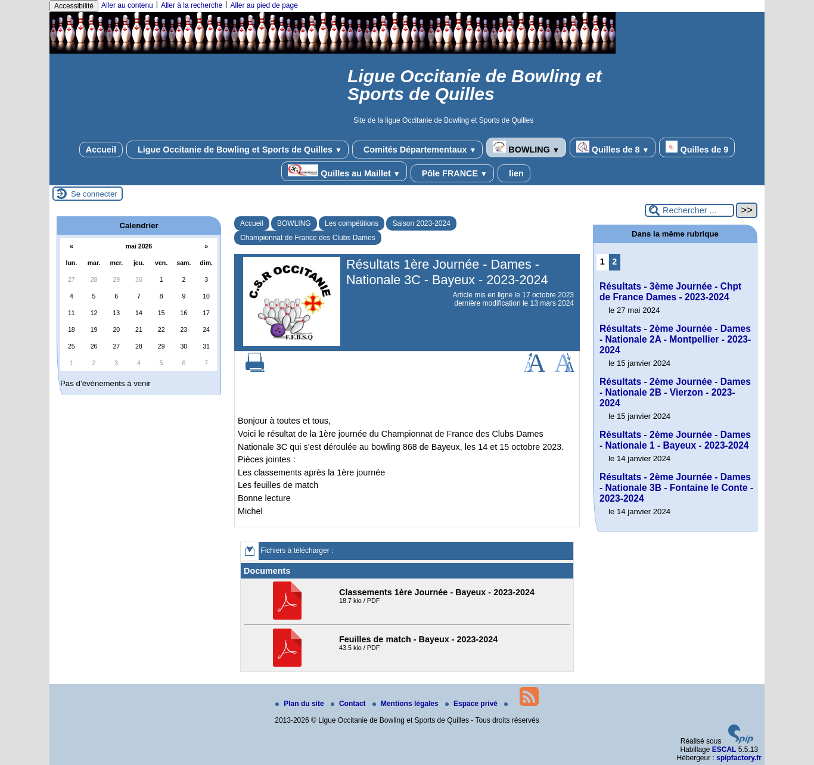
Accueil (101, 149)
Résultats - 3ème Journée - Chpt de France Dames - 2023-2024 (670, 291)
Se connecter (94, 193)
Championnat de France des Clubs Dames (307, 238)
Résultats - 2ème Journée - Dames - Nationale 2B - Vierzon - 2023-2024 (675, 392)
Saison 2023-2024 (421, 223)
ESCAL (724, 749)
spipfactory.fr (739, 758)
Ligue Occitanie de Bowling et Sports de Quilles (237, 150)
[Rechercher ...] (689, 210)
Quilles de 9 (697, 147)
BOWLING (526, 147)
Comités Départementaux (417, 150)
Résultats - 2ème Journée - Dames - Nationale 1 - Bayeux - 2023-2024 (675, 440)
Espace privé (472, 703)
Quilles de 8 (613, 147)
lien (514, 173)
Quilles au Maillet (344, 171)
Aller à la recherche (191, 5)
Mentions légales (406, 703)
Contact (349, 703)
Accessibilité (74, 6)
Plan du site (300, 703)
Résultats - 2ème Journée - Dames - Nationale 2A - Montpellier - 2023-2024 (675, 339)
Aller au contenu (127, 5)
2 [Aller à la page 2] (614, 261)
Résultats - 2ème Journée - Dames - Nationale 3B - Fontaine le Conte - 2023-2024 (676, 487)
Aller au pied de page (263, 5)
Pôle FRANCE (452, 173)
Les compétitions (351, 223)
